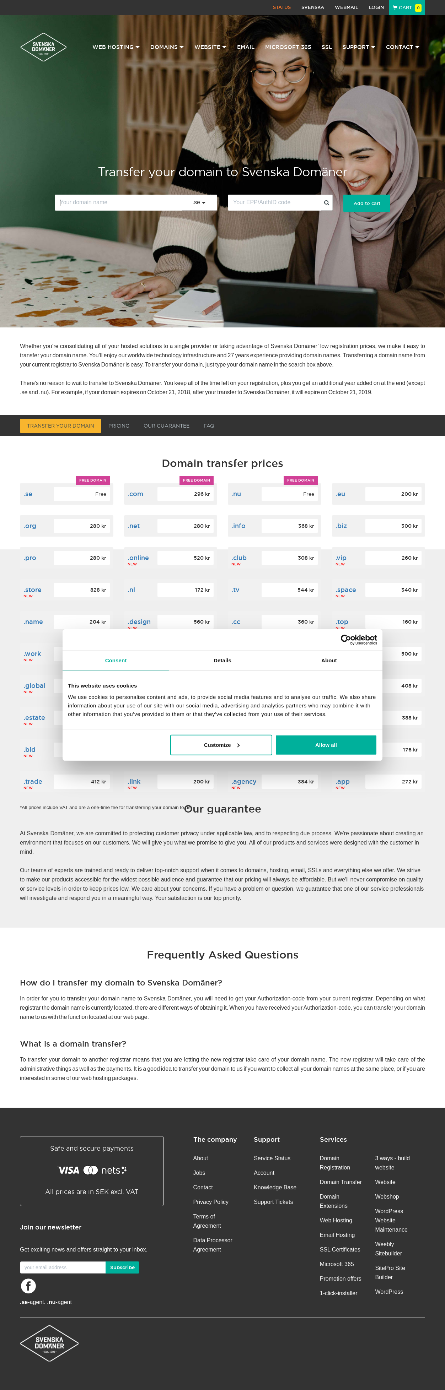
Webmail (346, 7)
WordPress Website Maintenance (391, 1220)
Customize (222, 745)
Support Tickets (273, 1202)
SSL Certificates (340, 1250)
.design (139, 622)
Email (245, 47)
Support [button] (359, 47)
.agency (244, 781)
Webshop (387, 1197)
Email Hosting (337, 1235)
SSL (327, 47)
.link (134, 781)
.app (343, 781)
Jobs (199, 1173)
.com (135, 494)
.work (32, 654)
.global (34, 686)
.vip (341, 558)
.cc (235, 622)
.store (32, 590)
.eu (340, 494)
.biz (341, 526)
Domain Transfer (341, 1182)
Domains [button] (167, 47)
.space (346, 590)
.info (238, 526)
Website (385, 1182)
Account (264, 1173)
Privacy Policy (211, 1202)
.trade (32, 781)
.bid (29, 749)
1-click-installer (339, 1293)
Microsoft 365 (288, 47)
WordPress (389, 1292)
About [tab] (329, 660)
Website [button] (210, 47)
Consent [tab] (116, 660)
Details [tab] (222, 660)
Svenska (312, 7)
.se (27, 494)
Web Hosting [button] (116, 47)
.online (138, 558)
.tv (235, 590)
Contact (203, 1187)
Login (376, 7)
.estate (34, 717)
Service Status (272, 1158)
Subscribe (122, 1267)
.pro (29, 558)
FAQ (209, 426)
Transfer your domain (60, 426)
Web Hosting (336, 1220)
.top (342, 622)
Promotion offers (340, 1279)
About (200, 1158)
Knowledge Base (275, 1187)
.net (134, 526)
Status (282, 7)
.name (33, 622)
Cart (407, 8)
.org (29, 526)
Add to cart (367, 203)
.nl (131, 590)
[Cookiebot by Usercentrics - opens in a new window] (346, 640)
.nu (236, 494)
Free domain (92, 480)
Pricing (118, 426)
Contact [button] (402, 47)
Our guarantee (166, 426)
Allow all (326, 745)
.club (239, 558)
